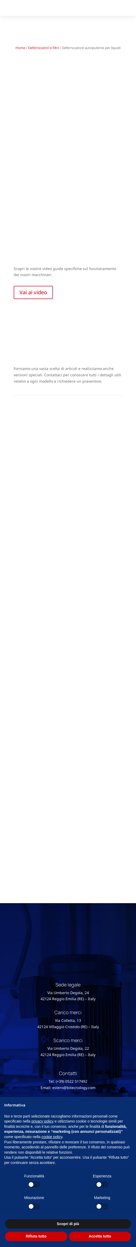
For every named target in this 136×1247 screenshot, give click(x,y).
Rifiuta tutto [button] (36, 1236)
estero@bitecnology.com (73, 1087)
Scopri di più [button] (68, 1224)
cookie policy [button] (52, 1137)
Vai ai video (33, 292)
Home (20, 47)
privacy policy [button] (43, 1121)
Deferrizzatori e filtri (43, 47)
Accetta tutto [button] (100, 1236)
